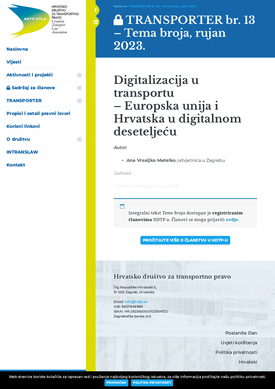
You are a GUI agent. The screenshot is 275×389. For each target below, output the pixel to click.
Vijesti (13, 62)
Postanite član (241, 333)
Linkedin (95, 20)
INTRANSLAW (22, 152)
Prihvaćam (116, 382)
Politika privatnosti (236, 352)
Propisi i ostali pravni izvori (38, 113)
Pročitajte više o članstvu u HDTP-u (185, 240)
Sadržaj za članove (30, 87)
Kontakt (15, 165)
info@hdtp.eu (136, 302)
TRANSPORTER (24, 100)
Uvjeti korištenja (239, 342)
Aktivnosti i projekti (29, 74)
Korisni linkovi (23, 126)
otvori (79, 75)
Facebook (95, 8)
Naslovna (17, 49)
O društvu (18, 139)
